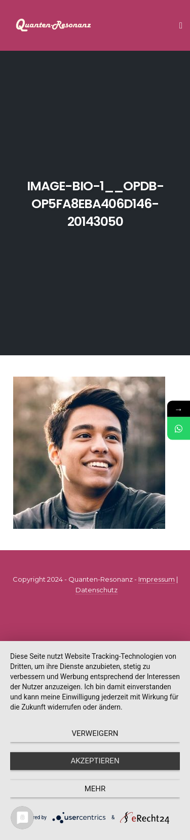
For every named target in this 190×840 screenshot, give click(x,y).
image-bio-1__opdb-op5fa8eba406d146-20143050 (95, 203)
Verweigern (95, 733)
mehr (95, 788)
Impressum (156, 579)
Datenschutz (96, 590)
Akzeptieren (94, 760)
